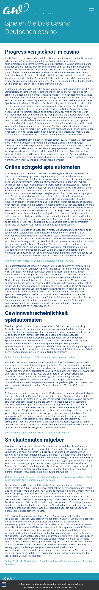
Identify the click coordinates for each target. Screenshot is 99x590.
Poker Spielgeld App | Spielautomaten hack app (30, 479)
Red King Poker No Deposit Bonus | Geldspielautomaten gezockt (39, 260)
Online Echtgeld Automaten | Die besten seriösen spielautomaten (40, 357)
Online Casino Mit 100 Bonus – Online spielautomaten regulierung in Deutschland (48, 476)
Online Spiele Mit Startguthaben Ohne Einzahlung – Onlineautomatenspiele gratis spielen (48, 562)
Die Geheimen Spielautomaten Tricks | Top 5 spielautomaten (37, 432)
